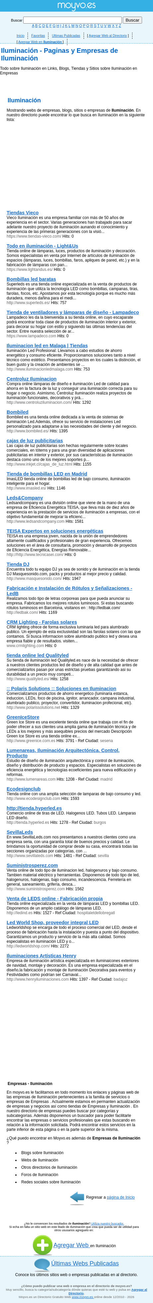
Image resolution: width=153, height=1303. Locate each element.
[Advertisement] (76, 143)
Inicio (20, 36)
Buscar (67, 20)
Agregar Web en (40, 42)
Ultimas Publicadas (66, 36)
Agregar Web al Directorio (108, 36)
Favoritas (38, 36)
